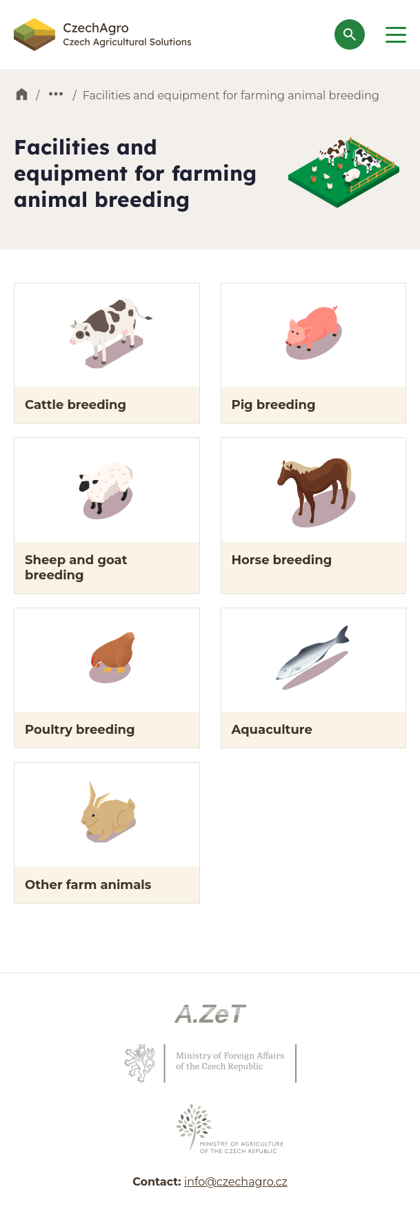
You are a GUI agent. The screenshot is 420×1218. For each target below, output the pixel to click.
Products (56, 95)
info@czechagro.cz (236, 1181)
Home (22, 95)
